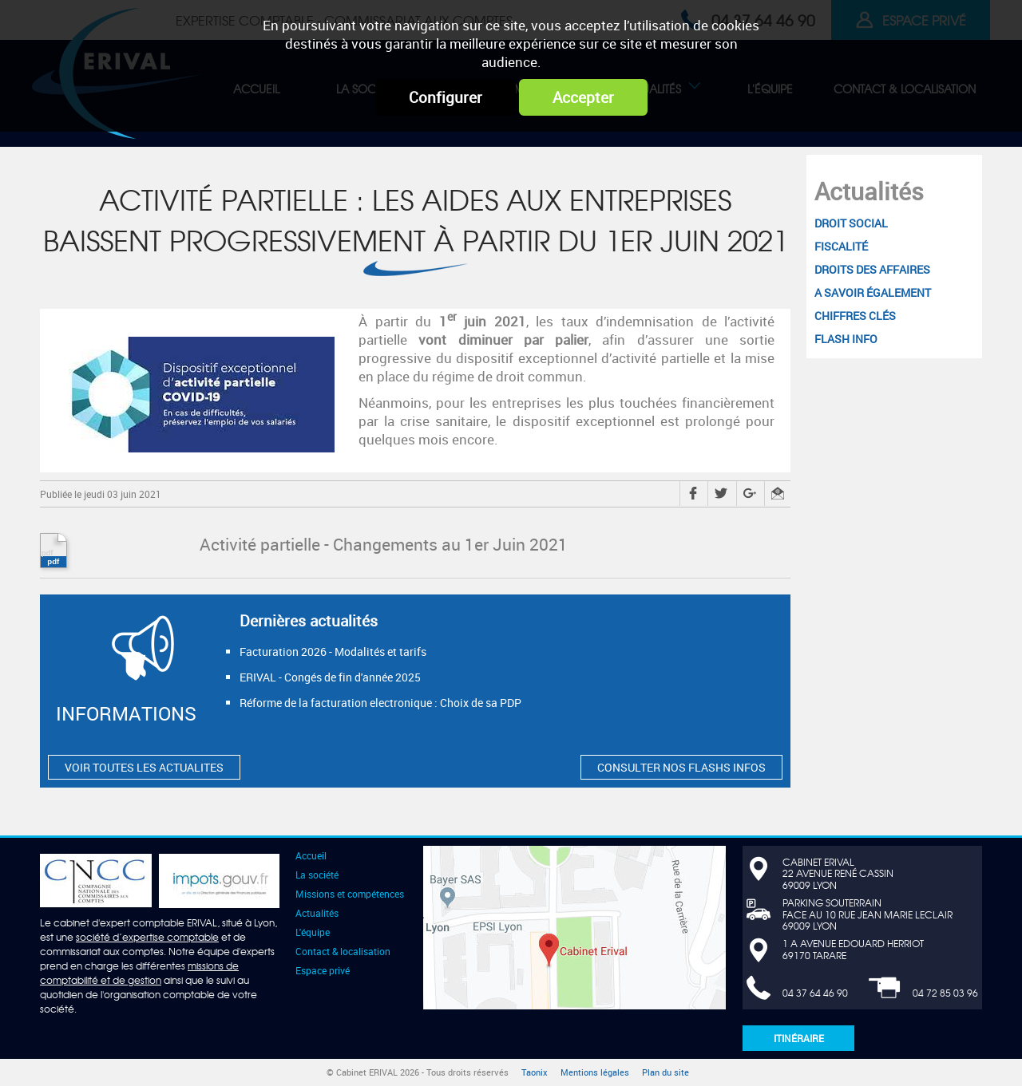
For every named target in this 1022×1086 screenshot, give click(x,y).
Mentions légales (595, 1072)
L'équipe (312, 932)
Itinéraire (799, 1038)
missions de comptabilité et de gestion (139, 972)
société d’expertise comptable (147, 937)
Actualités (869, 191)
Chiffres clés (855, 315)
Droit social (851, 223)
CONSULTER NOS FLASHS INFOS (681, 767)
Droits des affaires (872, 269)
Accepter (583, 97)
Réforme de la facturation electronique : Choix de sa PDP (380, 702)
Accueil (311, 855)
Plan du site (665, 1072)
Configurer (445, 97)
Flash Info (845, 338)
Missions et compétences (349, 893)
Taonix (534, 1072)
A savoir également (872, 292)
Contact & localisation (342, 951)
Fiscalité (841, 246)
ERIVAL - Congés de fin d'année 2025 (330, 677)
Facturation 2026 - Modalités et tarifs (333, 651)
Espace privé (322, 970)
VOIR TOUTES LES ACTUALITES (144, 767)
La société (317, 874)
